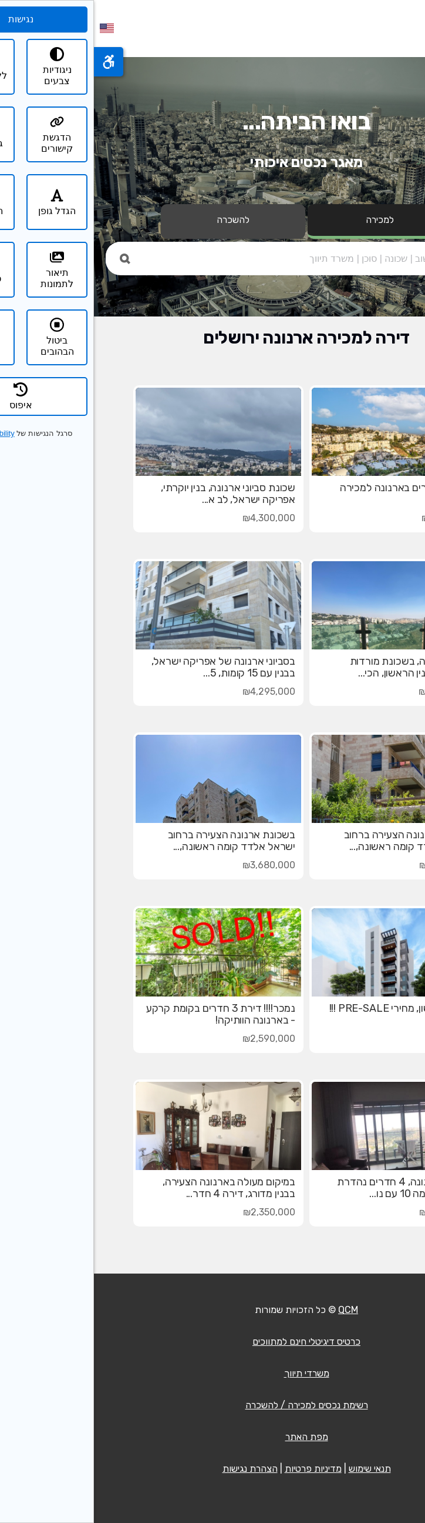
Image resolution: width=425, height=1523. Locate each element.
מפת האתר (212, 1436)
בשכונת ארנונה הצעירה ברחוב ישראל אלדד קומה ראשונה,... (313, 840)
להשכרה (139, 219)
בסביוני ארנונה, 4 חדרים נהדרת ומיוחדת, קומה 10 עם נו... (310, 1187)
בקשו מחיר (357, 1038)
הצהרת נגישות (156, 1468)
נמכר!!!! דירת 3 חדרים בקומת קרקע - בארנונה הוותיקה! (126, 1014)
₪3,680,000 (175, 865)
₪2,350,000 (175, 1212)
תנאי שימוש (276, 1468)
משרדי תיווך (212, 1373)
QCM (254, 1309)
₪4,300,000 (175, 518)
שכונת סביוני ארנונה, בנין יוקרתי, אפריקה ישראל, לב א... (134, 493)
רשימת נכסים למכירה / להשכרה (212, 1405)
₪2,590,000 (175, 1038)
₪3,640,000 (351, 691)
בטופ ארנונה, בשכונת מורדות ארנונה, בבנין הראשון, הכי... (316, 667)
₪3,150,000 (352, 518)
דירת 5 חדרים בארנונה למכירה (311, 488)
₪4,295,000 (175, 691)
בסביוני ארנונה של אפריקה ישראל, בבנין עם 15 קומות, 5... (129, 667)
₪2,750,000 (351, 1212)
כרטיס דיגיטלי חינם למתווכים (212, 1341)
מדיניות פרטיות (219, 1468)
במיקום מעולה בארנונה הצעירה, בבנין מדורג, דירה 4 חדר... (135, 1187)
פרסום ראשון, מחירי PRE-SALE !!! (306, 1008)
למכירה (286, 219)
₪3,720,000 (351, 865)
